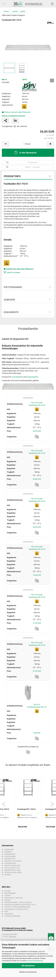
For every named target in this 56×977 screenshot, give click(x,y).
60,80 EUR (37, 479)
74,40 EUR (37, 575)
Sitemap (7, 875)
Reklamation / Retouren (13, 898)
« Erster (6, 11)
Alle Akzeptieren (28, 966)
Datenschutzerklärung (35, 961)
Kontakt (7, 891)
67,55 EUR (37, 671)
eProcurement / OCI (12, 868)
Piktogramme (13, 287)
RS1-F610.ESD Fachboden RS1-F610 (36, 500)
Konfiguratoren (10, 863)
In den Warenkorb (25, 152)
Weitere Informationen (28, 972)
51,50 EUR (37, 623)
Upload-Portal (9, 859)
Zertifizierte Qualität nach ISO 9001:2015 (20, 905)
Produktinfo (12, 176)
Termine (7, 895)
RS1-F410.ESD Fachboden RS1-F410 (36, 404)
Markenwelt (9, 850)
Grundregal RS (17, 377)
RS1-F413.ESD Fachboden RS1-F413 (36, 452)
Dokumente (11, 312)
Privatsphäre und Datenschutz (16, 909)
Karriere (7, 900)
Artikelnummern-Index (13, 872)
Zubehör (9, 299)
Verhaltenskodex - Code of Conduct (18, 902)
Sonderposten (9, 854)
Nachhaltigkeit (10, 893)
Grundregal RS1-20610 (26, 809)
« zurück (14, 11)
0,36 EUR (36, 733)
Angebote (8, 852)
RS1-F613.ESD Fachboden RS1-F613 (36, 548)
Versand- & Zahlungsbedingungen (17, 907)
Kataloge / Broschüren (13, 861)
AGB (6, 911)
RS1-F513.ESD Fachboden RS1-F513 (36, 644)
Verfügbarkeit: (7, 126)
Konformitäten (10, 856)
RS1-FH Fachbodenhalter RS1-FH (37, 706)
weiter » (23, 11)
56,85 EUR (37, 527)
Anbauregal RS (32, 377)
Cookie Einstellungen (12, 916)
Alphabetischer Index (12, 870)
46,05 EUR (37, 431)
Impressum (8, 914)
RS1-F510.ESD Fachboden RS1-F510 (36, 596)
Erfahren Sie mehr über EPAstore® (17, 112)
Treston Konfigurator (12, 865)
